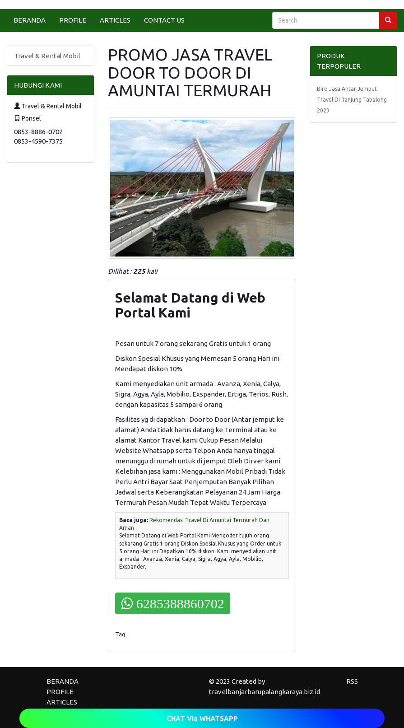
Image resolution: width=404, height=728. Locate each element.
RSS (352, 681)
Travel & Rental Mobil (47, 56)
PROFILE (72, 20)
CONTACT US (164, 20)
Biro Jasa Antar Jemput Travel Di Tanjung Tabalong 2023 (352, 99)
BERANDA (30, 20)
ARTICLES (115, 20)
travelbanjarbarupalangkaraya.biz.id (264, 691)
